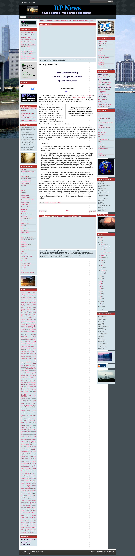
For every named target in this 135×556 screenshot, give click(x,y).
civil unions (24, 327)
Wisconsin (27, 530)
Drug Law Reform (102, 99)
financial (27, 379)
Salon (22, 251)
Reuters (100, 153)
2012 (101, 304)
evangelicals (33, 370)
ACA (29, 292)
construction (33, 336)
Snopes (100, 50)
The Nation (24, 260)
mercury (34, 444)
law (29, 427)
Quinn (27, 480)
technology (33, 510)
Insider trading (32, 415)
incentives (23, 410)
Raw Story (23, 246)
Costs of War (101, 64)
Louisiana (30, 432)
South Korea (27, 503)
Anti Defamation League (104, 84)
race (31, 480)
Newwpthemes (110, 553)
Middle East (30, 446)
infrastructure (28, 413)
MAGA (27, 436)
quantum (23, 480)
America (23, 299)
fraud (23, 384)
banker (34, 307)
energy (23, 369)
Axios (22, 188)
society (30, 502)
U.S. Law (103, 249)
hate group (33, 393)
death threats (27, 346)
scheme (34, 492)
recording (34, 483)
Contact (37, 17)
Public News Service (103, 148)
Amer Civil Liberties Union (104, 82)
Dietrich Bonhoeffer (78, 97)
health (23, 395)
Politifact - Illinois (102, 43)
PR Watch (23, 242)
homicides (28, 403)
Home (23, 17)
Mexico (22, 446)
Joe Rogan (28, 422)
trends (22, 517)
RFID (35, 490)
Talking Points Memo (26, 256)
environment (29, 369)
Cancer (29, 317)
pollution (28, 470)
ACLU (34, 292)
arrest (22, 304)
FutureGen (31, 386)
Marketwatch (101, 130)
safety (27, 492)
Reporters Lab (101, 55)
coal (29, 329)
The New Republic (25, 263)
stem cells (23, 507)
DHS (28, 353)
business (24, 316)
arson (28, 304)
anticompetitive (24, 302)
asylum (34, 304)
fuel (22, 386)
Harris (26, 393)
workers (23, 532)
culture (28, 343)
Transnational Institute (103, 98)
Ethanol (26, 370)
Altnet (22, 174)
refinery (22, 485)
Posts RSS (24, 2)
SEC (29, 495)
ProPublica (100, 144)
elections (24, 365)
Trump (31, 517)
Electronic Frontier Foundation (105, 123)
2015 (101, 296)
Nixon (34, 456)
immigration (33, 407)
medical (28, 443)
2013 (101, 301)
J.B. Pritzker (29, 420)
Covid (34, 339)
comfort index (33, 329)
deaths (32, 346)
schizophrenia (24, 493)
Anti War (23, 185)
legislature (34, 429)
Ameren (34, 297)
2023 (101, 276)
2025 (101, 240)
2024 (101, 242)
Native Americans (32, 454)
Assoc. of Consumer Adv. (104, 89)
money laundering (25, 449)
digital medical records (26, 354)
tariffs (31, 508)
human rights (29, 405)
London (25, 432)
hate (29, 393)
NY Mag (23, 235)
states (32, 505)
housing (23, 405)
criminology (23, 343)
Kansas (27, 425)
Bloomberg (100, 115)
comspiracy (28, 331)
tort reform (30, 514)
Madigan (23, 434)
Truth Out (23, 268)
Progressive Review (26, 244)
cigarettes (34, 324)
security (23, 497)
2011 (101, 306)
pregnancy (34, 471)
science (34, 493)
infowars (23, 413)
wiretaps (23, 530)
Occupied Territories (25, 461)
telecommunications (28, 512)
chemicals (33, 321)
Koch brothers (33, 425)
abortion (23, 292)
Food (22, 382)
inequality (23, 412)
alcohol (25, 295)
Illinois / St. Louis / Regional (28, 44)
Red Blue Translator (26, 56)
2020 (101, 283)
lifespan (34, 431)
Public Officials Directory (27, 49)
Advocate (23, 169)
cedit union (29, 319)
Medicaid (23, 443)
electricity (29, 365)
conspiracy (33, 334)
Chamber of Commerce (26, 321)
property (30, 475)
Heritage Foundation (31, 398)
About (30, 17)
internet (23, 418)
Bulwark (23, 190)
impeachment (24, 408)
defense (22, 348)
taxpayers (27, 510)
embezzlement (24, 367)
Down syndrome (28, 359)
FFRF (22, 379)
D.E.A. (22, 344)
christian (28, 322)
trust (35, 517)
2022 (101, 278)
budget (34, 314)
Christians (34, 322)
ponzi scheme (33, 470)
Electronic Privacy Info (26, 214)
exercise (23, 372)
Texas (22, 514)
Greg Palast (24, 216)
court (27, 339)
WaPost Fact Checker (103, 57)
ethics (29, 370)
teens (22, 512)
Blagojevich (23, 312)
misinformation (24, 448)
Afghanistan (23, 294)
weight (22, 527)
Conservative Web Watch (27, 199)
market (27, 439)
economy (28, 362)
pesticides (31, 465)
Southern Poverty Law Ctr (104, 86)
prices (25, 473)
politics (23, 470)
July (102, 260)
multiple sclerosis (25, 451)
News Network (101, 134)
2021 (101, 281)
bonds (30, 312)
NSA (22, 458)
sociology (34, 502)
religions (34, 486)
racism (34, 480)
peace (22, 465)
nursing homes (28, 458)
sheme (26, 498)
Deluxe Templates (109, 551)
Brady (34, 312)
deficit (28, 348)
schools (29, 493)
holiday (30, 401)
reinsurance (23, 486)
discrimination (28, 356)
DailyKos (26, 344)
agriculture (32, 294)
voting (34, 522)
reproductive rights (25, 488)
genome (34, 387)
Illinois (27, 407)
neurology (23, 456)
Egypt (30, 363)
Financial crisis (33, 379)
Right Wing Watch (25, 249)
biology (27, 311)
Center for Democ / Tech (104, 118)
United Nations (25, 520)
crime (34, 341)
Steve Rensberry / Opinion (27, 32)
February (103, 270)
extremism (27, 372)
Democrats (33, 351)
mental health (29, 444)
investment (28, 418)
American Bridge (25, 176)
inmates (34, 413)
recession (28, 483)
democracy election (32, 349)
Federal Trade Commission (104, 104)
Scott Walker (24, 495)
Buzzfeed (23, 192)
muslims (34, 451)
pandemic (28, 463)
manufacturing (33, 437)
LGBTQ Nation (101, 81)
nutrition (34, 458)
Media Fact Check (102, 41)
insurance (24, 417)
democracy (24, 349)
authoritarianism (24, 305)
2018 (101, 288)
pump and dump (32, 478)
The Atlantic (24, 258)
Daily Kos (23, 211)
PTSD (28, 478)
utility (35, 520)
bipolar (31, 311)
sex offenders (33, 497)
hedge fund (33, 396)
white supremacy (25, 529)
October (103, 255)
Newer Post (43, 211)
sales (30, 492)
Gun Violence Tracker (26, 218)
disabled (23, 356)
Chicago (23, 322)
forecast (28, 382)
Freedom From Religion (104, 127)
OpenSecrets (101, 60)
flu (32, 380)
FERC (35, 377)
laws (22, 429)
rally (33, 481)
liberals (31, 431)
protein (22, 476)
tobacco (25, 514)
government (24, 391)
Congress (33, 331)
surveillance (27, 508)
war (35, 524)
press (22, 473)
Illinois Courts (89, 20)
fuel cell (26, 386)
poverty (22, 471)
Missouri (29, 448)
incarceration (33, 408)
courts (31, 339)
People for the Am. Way (27, 237)
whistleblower (27, 527)
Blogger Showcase (37, 553)
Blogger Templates (94, 551)
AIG (22, 295)
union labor (33, 519)
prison (30, 473)
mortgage (33, 449)
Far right (30, 373)
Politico (99, 141)
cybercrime (33, 343)
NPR (99, 137)
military (34, 446)
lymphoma (34, 432)
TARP (34, 508)
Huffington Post (25, 223)
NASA (35, 453)
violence (23, 522)
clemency (23, 329)
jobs (22, 422)
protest (26, 476)
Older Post (92, 211)
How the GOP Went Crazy (29, 117)
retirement (32, 490)
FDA (28, 375)
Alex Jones (30, 295)
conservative (33, 332)
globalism (28, 389)
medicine (23, 444)
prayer (30, 471)
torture (34, 514)
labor (22, 427)
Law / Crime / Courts (26, 42)
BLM (27, 312)
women (32, 531)
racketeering (23, 481)
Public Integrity (101, 146)
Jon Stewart (29, 423)
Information (33, 412)
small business (28, 500)
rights (22, 492)
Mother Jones (24, 230)
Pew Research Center (103, 139)
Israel (25, 420)
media (34, 441)
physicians (34, 466)
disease (34, 356)
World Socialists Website (27, 272)
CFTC (35, 319)
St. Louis (26, 505)
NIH (32, 456)
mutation (23, 453)
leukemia (23, 431)
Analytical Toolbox (25, 46)
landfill (26, 427)
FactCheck (100, 48)
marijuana (23, 439)
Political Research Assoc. (27, 239)
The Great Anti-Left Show (29, 120)
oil (30, 461)
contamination (30, 338)
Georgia (22, 389)
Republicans (33, 488)
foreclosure (33, 382)
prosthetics (34, 475)
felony (27, 377)
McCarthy (31, 441)
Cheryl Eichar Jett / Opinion (28, 35)
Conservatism (24, 332)
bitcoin (34, 311)
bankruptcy (29, 309)
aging (28, 294)
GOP (35, 389)
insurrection (33, 417)
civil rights (33, 326)
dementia (34, 348)
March (102, 268)
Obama (23, 459)
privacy (23, 475)
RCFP (99, 151)
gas (35, 386)
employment (33, 367)
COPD (34, 338)
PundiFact (100, 53)
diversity (30, 358)
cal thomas (29, 316)
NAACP (29, 453)
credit (22, 341)
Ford (25, 382)
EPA (34, 369)
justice (23, 425)
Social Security (24, 502)
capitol (34, 317)
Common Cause (25, 195)
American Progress (26, 178)
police (34, 468)
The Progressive (25, 265)
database (31, 344)
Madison (27, 434)
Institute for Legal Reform (104, 94)
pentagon (26, 465)
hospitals (34, 403)
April (102, 265)
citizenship (23, 326)
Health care (32, 395)
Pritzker (34, 473)
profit (26, 475)
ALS (35, 295)
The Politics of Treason (27, 51)
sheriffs (29, 498)
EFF (27, 363)
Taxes (22, 510)
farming (34, 374)
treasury (34, 515)
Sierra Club (24, 253)
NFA (30, 456)
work (35, 530)
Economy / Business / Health (28, 39)
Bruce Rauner (28, 314)
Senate (27, 497)
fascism (23, 375)
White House (33, 527)
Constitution (24, 336)
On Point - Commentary (27, 53)
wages (22, 524)
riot (24, 492)
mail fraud (33, 436)
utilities (31, 520)
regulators (34, 485)
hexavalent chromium (26, 400)
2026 (101, 237)
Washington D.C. (25, 525)
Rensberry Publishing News (37, 551)
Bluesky (32, 2)
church (28, 324)
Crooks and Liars (25, 207)
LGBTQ (27, 431)
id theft (34, 405)
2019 (101, 286)
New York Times (102, 132)
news (27, 456)
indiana (28, 410)
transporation (26, 515)
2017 (101, 291)
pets (35, 465)
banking (23, 309)
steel (35, 505)
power (26, 471)
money (34, 448)
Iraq (22, 420)
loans (22, 432)
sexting (22, 498)
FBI (26, 375)
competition (23, 331)
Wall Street (29, 524)
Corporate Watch (102, 91)
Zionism (29, 532)
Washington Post (102, 155)
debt (35, 346)
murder (31, 451)
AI (35, 294)
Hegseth (23, 398)
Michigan (26, 446)
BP (32, 312)
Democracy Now (25, 351)
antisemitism (30, 302)
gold (32, 389)
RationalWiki (101, 62)
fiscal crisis (27, 380)
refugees (28, 485)
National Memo (25, 232)
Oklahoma (34, 461)
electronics (34, 365)
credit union (28, 341)
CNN (99, 120)
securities (33, 495)
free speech (29, 384)
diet (35, 353)
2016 (101, 293)
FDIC (31, 375)
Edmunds (34, 362)
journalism (34, 423)
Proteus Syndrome (32, 476)
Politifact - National (102, 46)
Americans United (25, 183)
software (23, 503)
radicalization (29, 481)
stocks (28, 507)
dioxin (35, 354)
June (102, 262)
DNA (35, 358)
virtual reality (29, 522)
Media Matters (24, 228)
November (103, 244)
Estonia (22, 370)
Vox (22, 270)
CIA (31, 324)
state (30, 505)
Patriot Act (34, 463)
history (26, 401)
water (35, 525)
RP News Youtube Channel (28, 58)
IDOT (22, 407)
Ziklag (26, 532)
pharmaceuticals (25, 466)
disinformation (24, 358)
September (103, 257)
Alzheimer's (23, 297)
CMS (27, 329)
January (103, 273)
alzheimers (29, 297)
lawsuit (25, 429)
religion (29, 487)
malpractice (23, 437)
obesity (34, 459)
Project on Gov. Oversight (104, 76)
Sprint (35, 503)
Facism (32, 372)
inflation (28, 412)
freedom (34, 384)
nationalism (23, 454)
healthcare (24, 396)
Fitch (31, 380)
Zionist (32, 532)
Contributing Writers (26, 37)
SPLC (31, 503)
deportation (23, 353)
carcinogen (23, 319)
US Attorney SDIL (66, 20)
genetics (23, 388)
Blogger (29, 553)
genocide (29, 387)
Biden (22, 311)
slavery (22, 500)
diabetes (31, 353)
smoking (34, 500)
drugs (34, 360)
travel (31, 515)
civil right (28, 326)
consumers (24, 338)
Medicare (33, 443)
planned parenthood (26, 468)
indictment (34, 410)
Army (35, 302)
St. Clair (23, 505)
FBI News (100, 125)
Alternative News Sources (27, 171)
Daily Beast (24, 209)
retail (28, 490)
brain (22, 314)
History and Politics (49, 64)
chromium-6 (23, 324)
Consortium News (25, 202)
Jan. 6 (34, 420)
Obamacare (29, 459)
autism (31, 306)
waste (31, 525)
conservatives (24, 334)
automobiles (28, 307)
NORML (100, 101)
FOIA (35, 380)
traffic (22, 515)
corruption (23, 339)
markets (31, 439)
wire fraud (33, 529)
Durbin (22, 362)
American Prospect (26, 181)
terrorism (34, 512)
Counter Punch (25, 204)
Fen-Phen (31, 377)
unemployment (24, 519)
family (27, 373)
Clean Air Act (32, 327)
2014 (101, 298)
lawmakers (34, 427)
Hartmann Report (25, 221)
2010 (101, 309)
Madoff (22, 436)
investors (34, 418)
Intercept (23, 225)
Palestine (23, 463)
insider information (25, 415)
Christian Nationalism (106, 252)
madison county (32, 434)
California (34, 316)
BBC (99, 113)
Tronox (26, 517)
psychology (23, 478)
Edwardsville (24, 25)
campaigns (23, 317)
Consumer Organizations (104, 106)
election (33, 363)
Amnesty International (28, 300)
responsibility (23, 490)
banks (34, 309)
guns (31, 391)
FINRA (22, 380)
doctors (22, 359)
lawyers (29, 429)
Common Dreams (25, 197)
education (23, 363)
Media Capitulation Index (104, 67)
